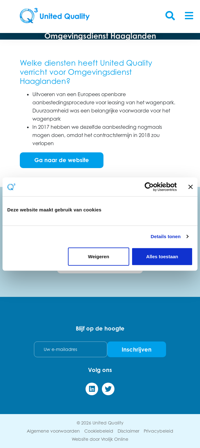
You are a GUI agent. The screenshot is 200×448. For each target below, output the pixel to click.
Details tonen (166, 236)
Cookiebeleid (98, 431)
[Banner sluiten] (190, 187)
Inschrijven (137, 349)
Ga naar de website (61, 159)
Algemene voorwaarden (53, 431)
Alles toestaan (162, 256)
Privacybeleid (158, 431)
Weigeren (98, 256)
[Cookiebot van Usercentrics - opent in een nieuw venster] (149, 187)
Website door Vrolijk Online (100, 439)
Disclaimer (128, 431)
